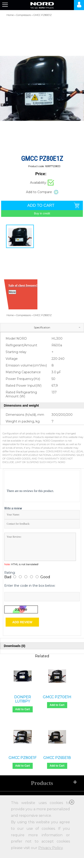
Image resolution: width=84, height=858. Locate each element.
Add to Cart (22, 709)
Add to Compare (39, 192)
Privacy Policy (50, 848)
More (12, 292)
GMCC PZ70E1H (57, 697)
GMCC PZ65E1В (57, 758)
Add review (22, 622)
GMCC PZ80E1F (23, 758)
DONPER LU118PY (22, 699)
